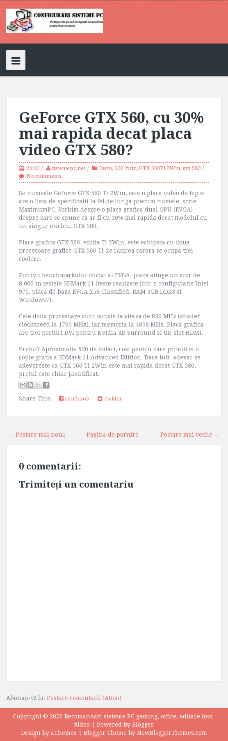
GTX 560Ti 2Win (159, 168)
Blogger (143, 724)
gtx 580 (191, 168)
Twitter (110, 399)
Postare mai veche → (190, 434)
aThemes (64, 732)
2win (106, 168)
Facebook (74, 399)
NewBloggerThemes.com (172, 732)
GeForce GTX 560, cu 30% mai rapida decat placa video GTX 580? (111, 134)
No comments (44, 176)
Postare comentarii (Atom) (84, 698)
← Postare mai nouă (36, 434)
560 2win (125, 168)
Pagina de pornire (113, 434)
